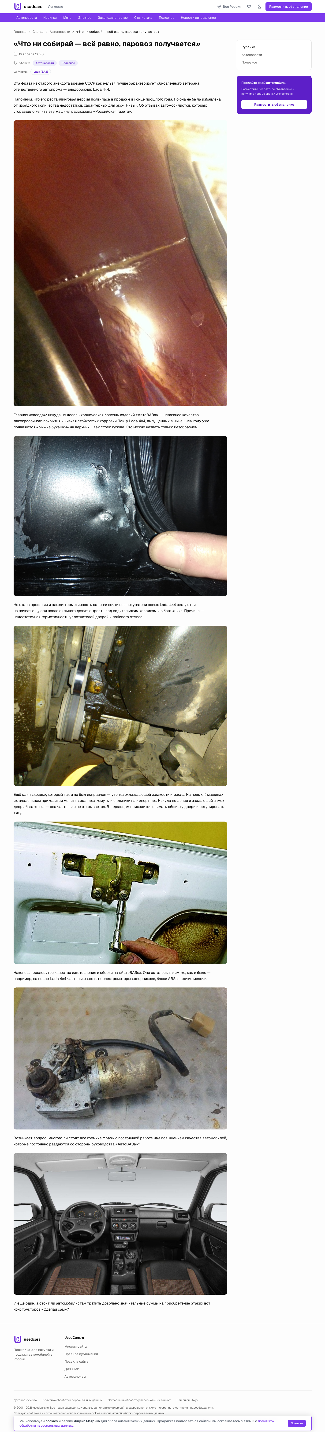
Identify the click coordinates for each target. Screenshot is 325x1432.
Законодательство (113, 17)
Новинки (50, 17)
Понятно (297, 1423)
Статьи (38, 32)
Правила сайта (76, 1361)
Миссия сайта (75, 1346)
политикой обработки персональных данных (133, 1413)
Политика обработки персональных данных (72, 1400)
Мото (67, 17)
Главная (20, 32)
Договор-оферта (25, 1400)
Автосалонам (75, 1376)
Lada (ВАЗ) (41, 72)
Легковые (55, 6)
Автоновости (26, 17)
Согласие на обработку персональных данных (139, 1400)
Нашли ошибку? (187, 1400)
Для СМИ (71, 1369)
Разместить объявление (288, 6)
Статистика (143, 17)
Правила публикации (81, 1354)
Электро (84, 17)
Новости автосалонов (198, 17)
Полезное (166, 17)
